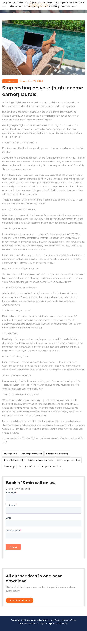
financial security (14, 460)
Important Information (58, 623)
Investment (10, 81)
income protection (68, 460)
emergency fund (31, 453)
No (75, 6)
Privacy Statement (27, 623)
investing (9, 466)
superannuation (52, 466)
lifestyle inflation (28, 466)
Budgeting (10, 453)
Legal (42, 623)
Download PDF (18, 600)
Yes (72, 6)
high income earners (40, 460)
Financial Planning (57, 453)
